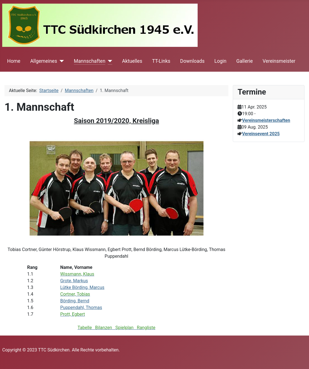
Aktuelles (132, 61)
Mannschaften (90, 61)
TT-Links (161, 61)
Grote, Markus (74, 280)
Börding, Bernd (74, 300)
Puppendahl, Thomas (81, 307)
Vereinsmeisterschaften (266, 120)
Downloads (192, 61)
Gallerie (244, 61)
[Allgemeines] (60, 61)
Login (220, 61)
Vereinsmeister (279, 61)
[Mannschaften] (108, 61)
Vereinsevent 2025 (261, 133)
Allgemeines (43, 61)
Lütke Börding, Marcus (82, 287)
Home (13, 61)
